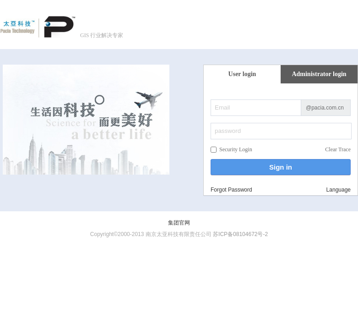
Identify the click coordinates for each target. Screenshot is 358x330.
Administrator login (319, 74)
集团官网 (179, 223)
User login (242, 74)
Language (338, 190)
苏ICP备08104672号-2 (240, 234)
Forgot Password (231, 190)
